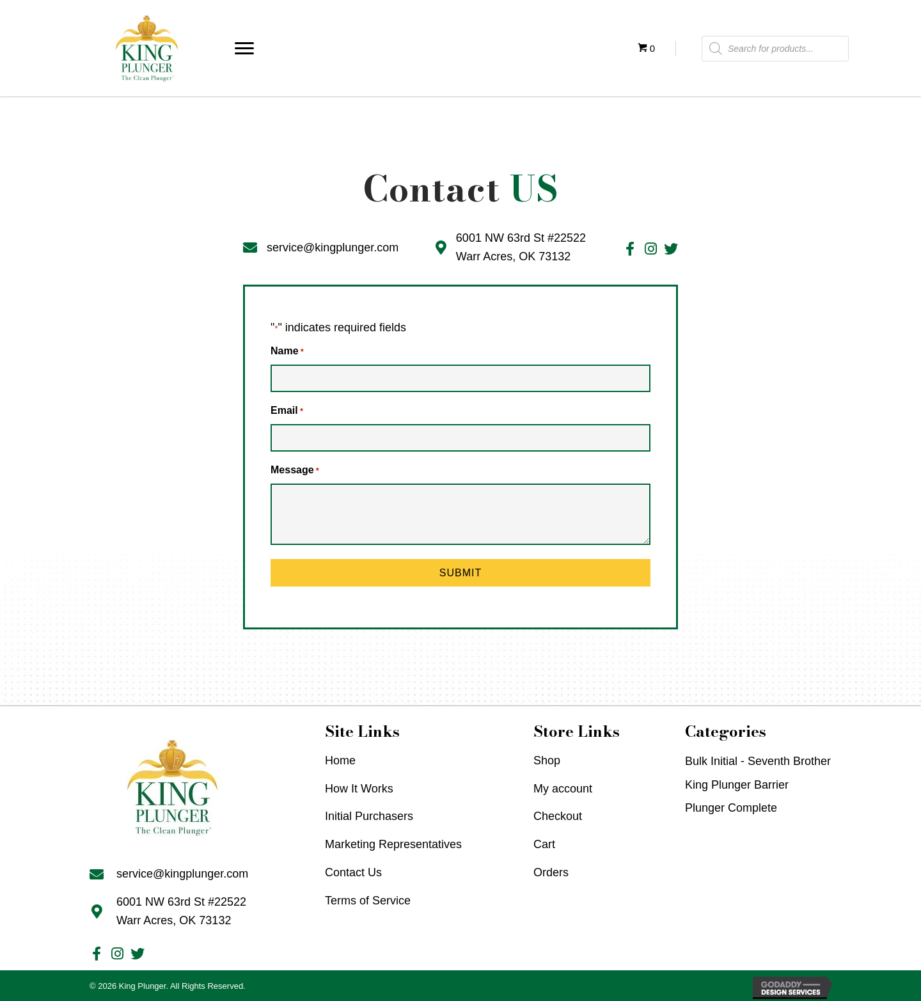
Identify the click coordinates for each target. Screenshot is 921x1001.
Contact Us (353, 869)
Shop (546, 758)
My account (562, 786)
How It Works (359, 786)
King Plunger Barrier (737, 782)
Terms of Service (368, 898)
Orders (551, 869)
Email (287, 410)
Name (287, 352)
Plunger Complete (731, 805)
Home (340, 758)
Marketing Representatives (393, 841)
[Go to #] (630, 250)
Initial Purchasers (369, 813)
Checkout (557, 813)
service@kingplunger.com (332, 247)
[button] (244, 48)
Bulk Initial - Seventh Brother (758, 758)
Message (295, 468)
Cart (544, 841)
